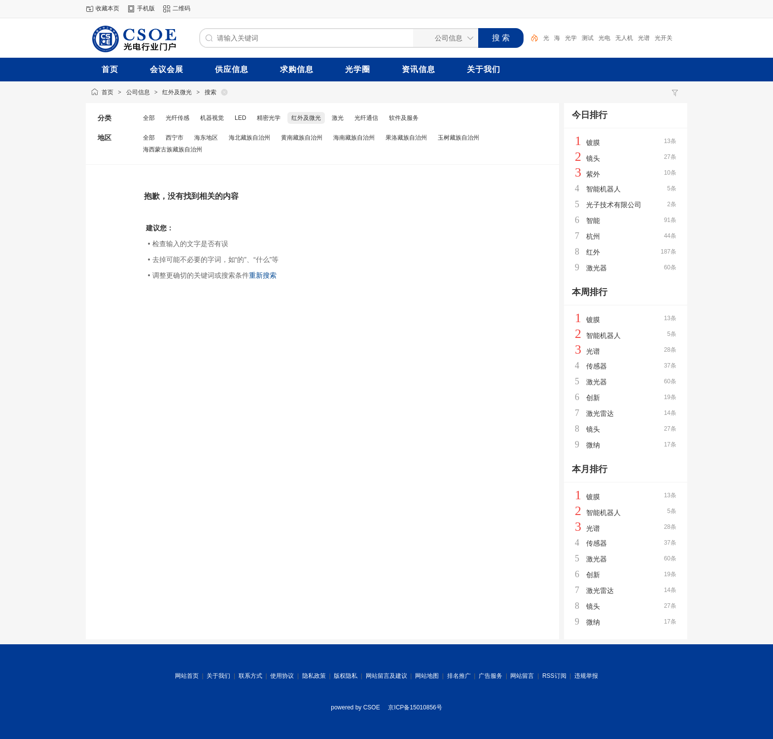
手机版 (146, 8)
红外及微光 (177, 92)
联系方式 (250, 675)
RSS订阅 (554, 675)
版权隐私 (345, 675)
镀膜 (593, 143)
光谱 (644, 38)
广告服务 (490, 675)
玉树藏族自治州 (458, 137)
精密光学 (269, 117)
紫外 (593, 174)
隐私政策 (314, 675)
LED (240, 117)
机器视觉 (212, 117)
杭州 (593, 236)
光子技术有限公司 (613, 205)
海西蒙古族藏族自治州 (172, 149)
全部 (149, 117)
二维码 (181, 8)
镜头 (593, 158)
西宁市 (174, 137)
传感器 (596, 366)
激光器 (596, 268)
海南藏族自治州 (354, 137)
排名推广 (459, 675)
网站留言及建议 (386, 675)
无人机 (624, 38)
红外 (593, 252)
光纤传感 (177, 117)
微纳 (593, 445)
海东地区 (206, 137)
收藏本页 (107, 8)
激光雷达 (600, 413)
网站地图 (427, 675)
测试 (588, 38)
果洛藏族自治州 (406, 137)
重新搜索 (263, 275)
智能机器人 (603, 189)
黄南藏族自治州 (301, 137)
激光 (338, 117)
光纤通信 (366, 117)
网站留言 (522, 675)
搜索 (210, 92)
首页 (107, 92)
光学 (571, 38)
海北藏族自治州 (249, 137)
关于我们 (218, 675)
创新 (593, 398)
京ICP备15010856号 (415, 707)
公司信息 (138, 92)
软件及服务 (404, 117)
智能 (593, 220)
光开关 (663, 38)
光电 (604, 38)
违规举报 (586, 675)
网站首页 (187, 675)
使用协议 (282, 675)
